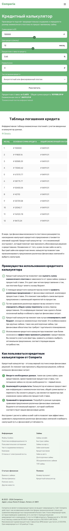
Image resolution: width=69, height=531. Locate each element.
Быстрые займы (42, 441)
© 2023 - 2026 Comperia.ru (12, 500)
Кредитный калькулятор (45, 479)
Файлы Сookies (7, 438)
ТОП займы (40, 464)
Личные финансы (8, 479)
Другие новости (8, 485)
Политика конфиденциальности (14, 441)
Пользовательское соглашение (14, 444)
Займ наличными (42, 448)
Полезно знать (7, 482)
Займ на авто (41, 454)
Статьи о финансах (10, 471)
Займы (39, 433)
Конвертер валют (43, 475)
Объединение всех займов (46, 461)
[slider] (34, 37)
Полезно (40, 471)
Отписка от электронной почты (14, 454)
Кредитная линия (43, 451)
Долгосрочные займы (44, 457)
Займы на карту (42, 444)
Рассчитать (34, 88)
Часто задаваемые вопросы (13, 448)
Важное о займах (8, 475)
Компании (5, 451)
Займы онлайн (41, 438)
